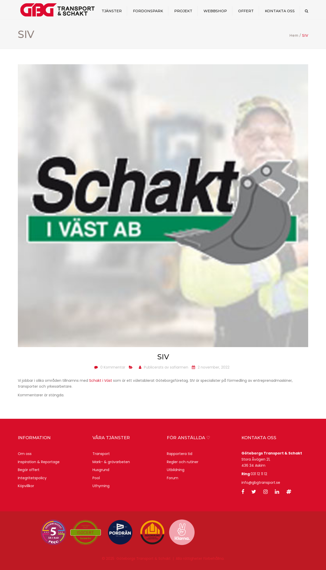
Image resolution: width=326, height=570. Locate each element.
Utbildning (175, 469)
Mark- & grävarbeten (111, 461)
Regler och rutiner (182, 461)
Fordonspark (148, 11)
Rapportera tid (179, 453)
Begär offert (28, 469)
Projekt (183, 11)
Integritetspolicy (32, 477)
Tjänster (112, 11)
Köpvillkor (26, 485)
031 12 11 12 (259, 473)
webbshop (215, 11)
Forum (172, 477)
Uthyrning (101, 485)
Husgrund (100, 469)
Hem (293, 35)
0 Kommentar (112, 367)
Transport (101, 453)
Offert (246, 11)
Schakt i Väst (100, 380)
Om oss (25, 453)
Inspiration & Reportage (39, 461)
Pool (96, 477)
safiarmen (179, 367)
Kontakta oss (280, 11)
